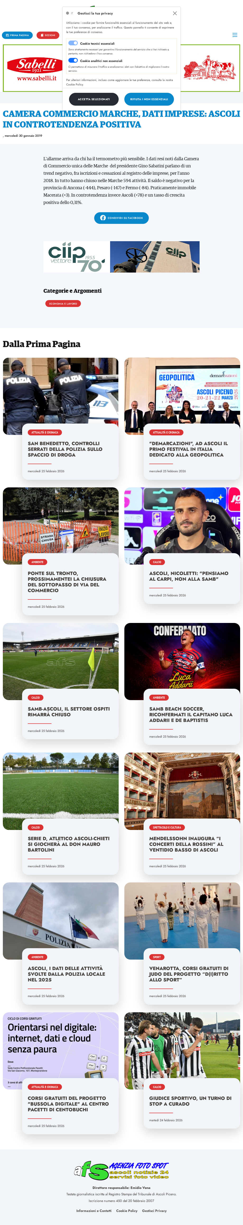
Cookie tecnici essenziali (97, 43)
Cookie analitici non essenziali (101, 61)
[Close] (175, 13)
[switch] (73, 60)
